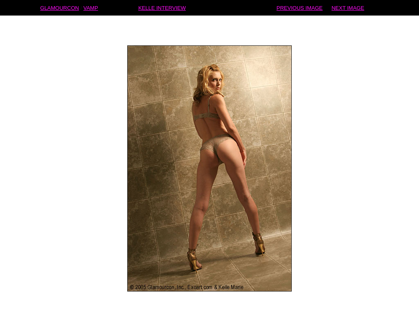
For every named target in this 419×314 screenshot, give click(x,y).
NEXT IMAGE (347, 7)
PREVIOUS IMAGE (300, 7)
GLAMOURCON (59, 7)
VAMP (90, 7)
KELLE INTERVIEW (162, 7)
